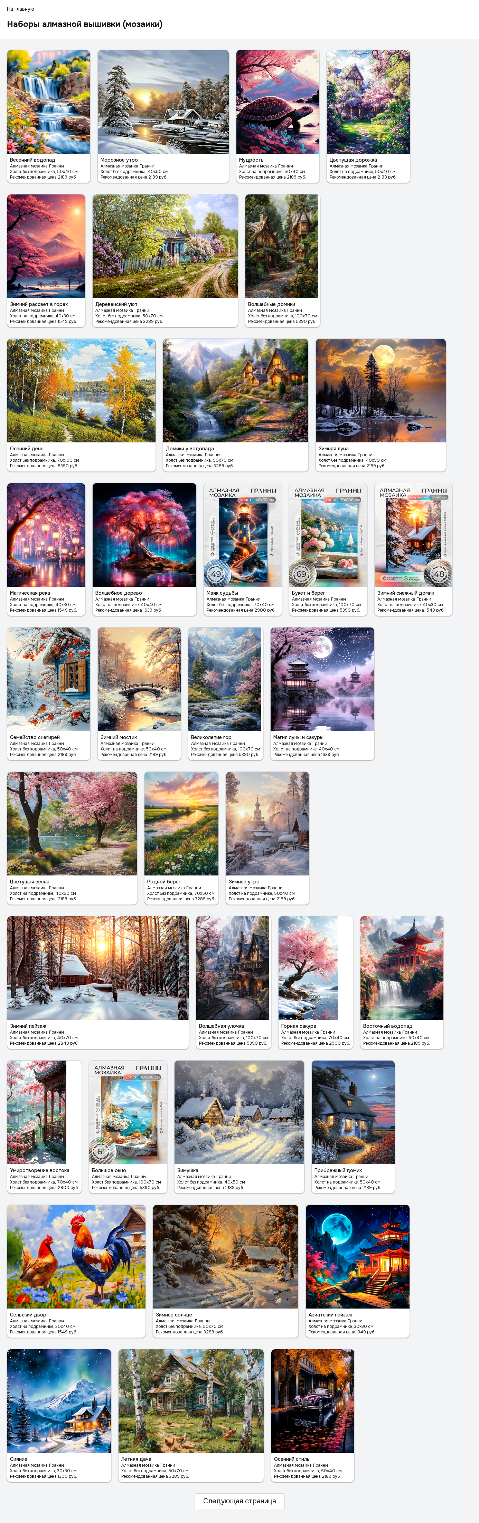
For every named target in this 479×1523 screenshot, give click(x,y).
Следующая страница (239, 1501)
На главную (20, 9)
